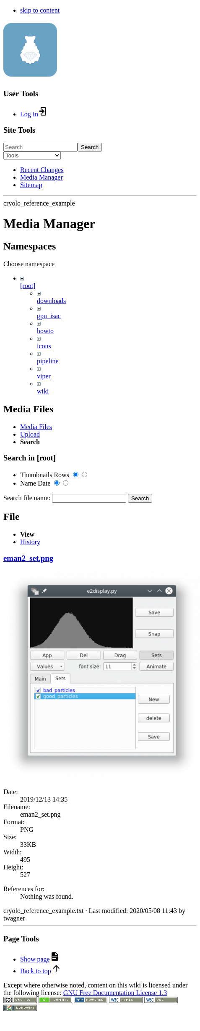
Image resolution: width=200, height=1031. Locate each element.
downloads (51, 300)
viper (44, 376)
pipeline (48, 361)
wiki (43, 391)
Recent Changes (42, 169)
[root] (27, 285)
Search (90, 147)
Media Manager (41, 177)
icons (44, 346)
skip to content (40, 10)
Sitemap (31, 184)
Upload (30, 661)
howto (45, 330)
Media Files (36, 653)
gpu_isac (49, 315)
